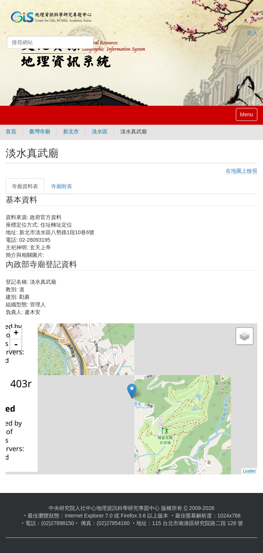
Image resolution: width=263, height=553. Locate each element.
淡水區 (100, 131)
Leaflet (249, 471)
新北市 (71, 131)
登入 (252, 33)
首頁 (11, 131)
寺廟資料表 (25, 186)
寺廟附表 (61, 186)
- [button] (15, 345)
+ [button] (16, 333)
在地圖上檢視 (241, 171)
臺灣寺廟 (39, 131)
